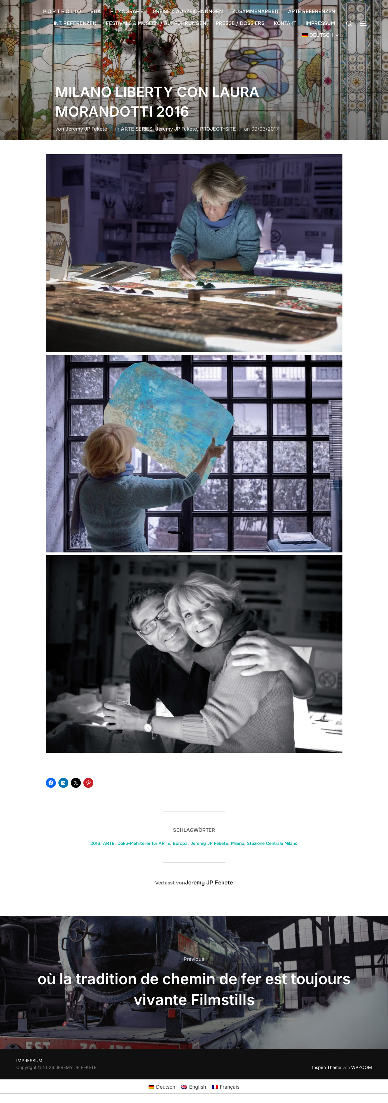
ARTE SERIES (136, 129)
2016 (95, 843)
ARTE (109, 843)
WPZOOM (361, 1067)
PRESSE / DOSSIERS (240, 23)
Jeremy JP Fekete (86, 129)
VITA (95, 11)
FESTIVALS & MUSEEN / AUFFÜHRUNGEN (156, 23)
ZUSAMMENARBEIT (255, 11)
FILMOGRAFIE (127, 11)
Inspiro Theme (326, 1067)
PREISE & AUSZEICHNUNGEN (188, 11)
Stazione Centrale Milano (272, 843)
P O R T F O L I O (62, 11)
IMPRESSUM (320, 23)
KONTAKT (285, 23)
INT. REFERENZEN (75, 23)
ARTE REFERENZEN (311, 11)
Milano (237, 843)
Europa (180, 843)
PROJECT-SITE (218, 129)
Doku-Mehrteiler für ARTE (143, 843)
